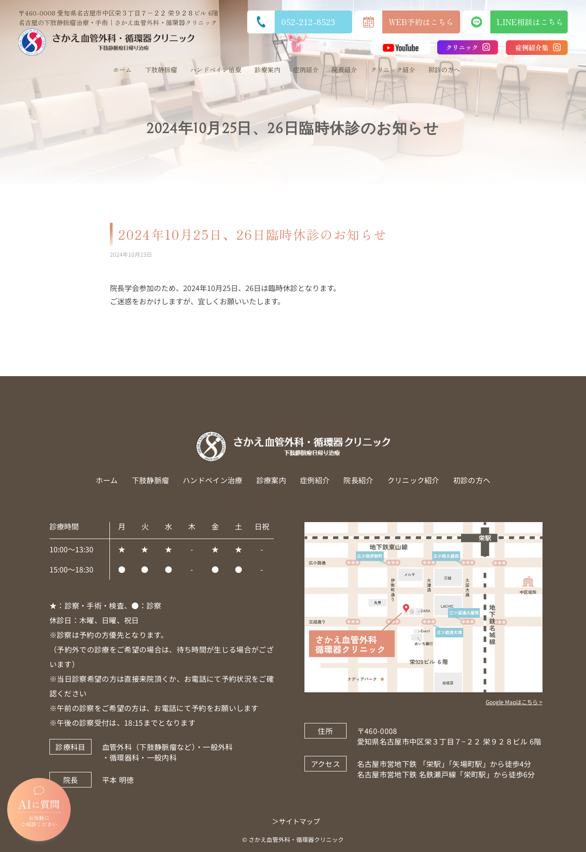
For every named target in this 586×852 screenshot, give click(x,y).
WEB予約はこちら (404, 22)
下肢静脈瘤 (161, 69)
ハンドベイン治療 (215, 69)
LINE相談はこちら (515, 22)
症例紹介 (306, 69)
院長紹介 (344, 69)
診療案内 (267, 69)
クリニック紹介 (392, 69)
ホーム (122, 69)
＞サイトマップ (296, 821)
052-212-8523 (291, 22)
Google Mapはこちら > (514, 702)
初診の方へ (444, 69)
